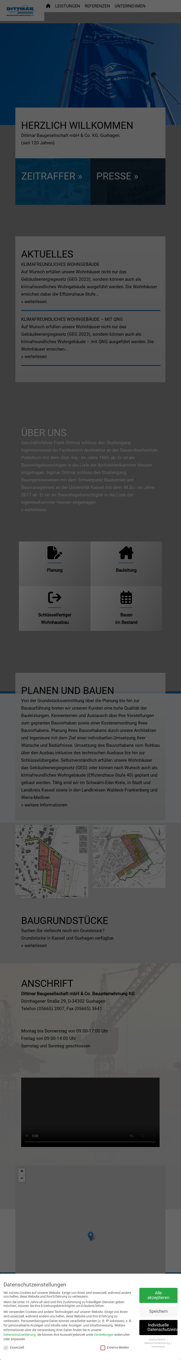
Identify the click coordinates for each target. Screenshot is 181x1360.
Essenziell (13, 1347)
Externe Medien (115, 1347)
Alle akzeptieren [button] (158, 1295)
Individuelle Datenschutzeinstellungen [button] (162, 1327)
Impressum (158, 1346)
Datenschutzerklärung (19, 1334)
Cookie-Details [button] (157, 1339)
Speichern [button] (158, 1311)
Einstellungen (104, 1334)
